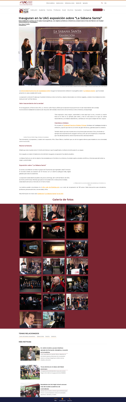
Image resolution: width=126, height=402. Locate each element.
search (104, 10)
